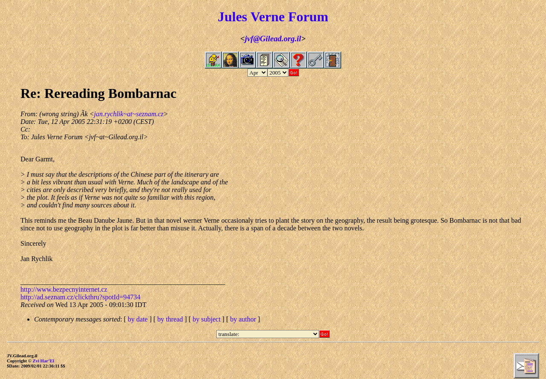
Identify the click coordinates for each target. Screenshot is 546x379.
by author (243, 319)
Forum (308, 16)
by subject (207, 319)
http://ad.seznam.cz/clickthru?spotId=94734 (80, 297)
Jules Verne (251, 16)
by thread (170, 319)
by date (138, 319)
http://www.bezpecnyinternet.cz (63, 289)
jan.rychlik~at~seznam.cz (128, 114)
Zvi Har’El (43, 360)
